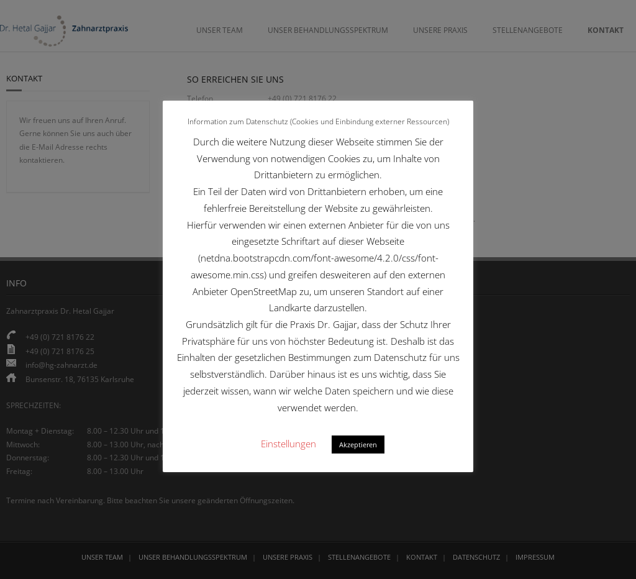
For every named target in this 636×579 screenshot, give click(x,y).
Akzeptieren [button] (358, 444)
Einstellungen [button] (288, 443)
